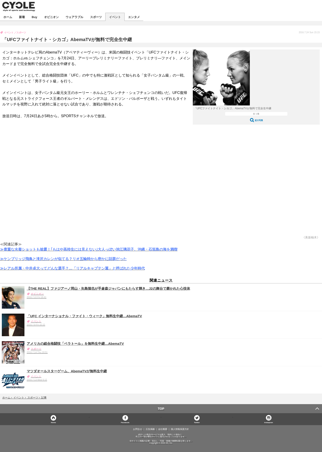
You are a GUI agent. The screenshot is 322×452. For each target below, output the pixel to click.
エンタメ (134, 16)
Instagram (268, 422)
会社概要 (162, 429)
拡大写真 (259, 120)
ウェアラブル (74, 16)
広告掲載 (150, 429)
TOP (161, 408)
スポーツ (96, 16)
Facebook (125, 422)
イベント (115, 16)
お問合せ (137, 429)
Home (53, 422)
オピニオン (51, 16)
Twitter (197, 422)
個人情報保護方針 (180, 429)
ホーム (7, 16)
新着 (22, 16)
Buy (34, 16)
